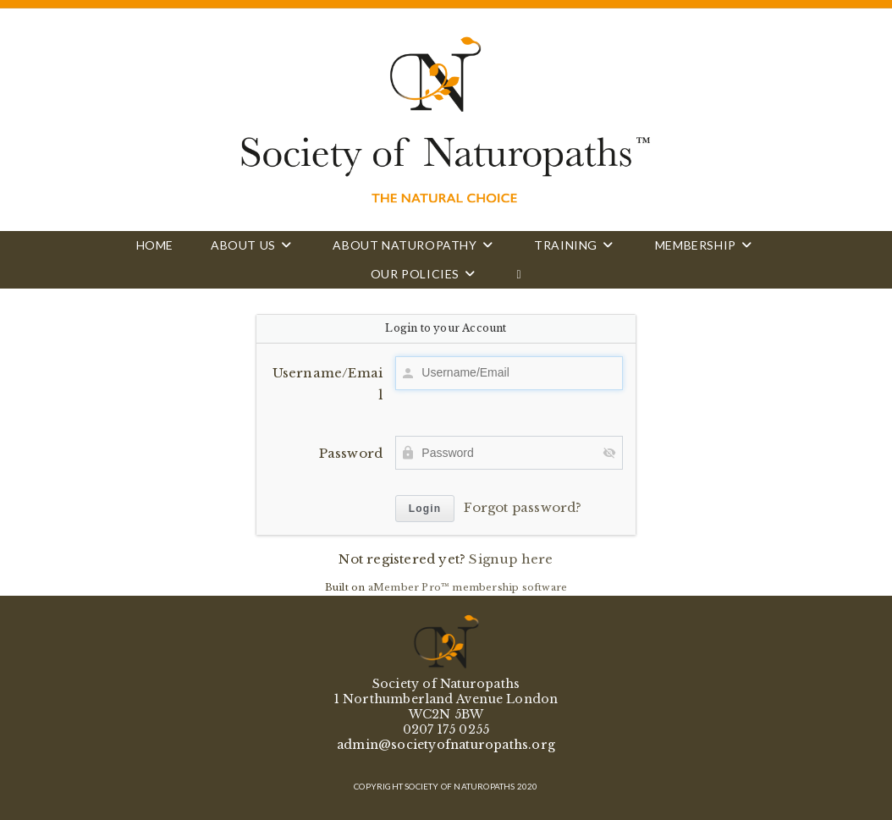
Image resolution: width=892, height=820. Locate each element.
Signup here (511, 559)
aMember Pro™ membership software (467, 587)
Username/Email (328, 384)
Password (351, 453)
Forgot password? (522, 507)
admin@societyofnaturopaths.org (446, 744)
